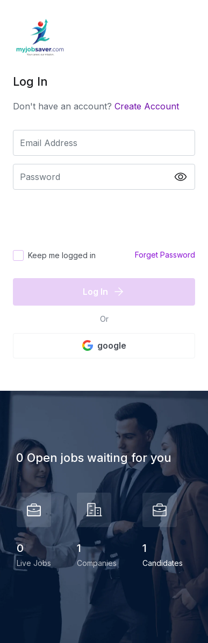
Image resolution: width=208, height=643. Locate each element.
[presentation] (94, 219)
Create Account (146, 106)
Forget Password (165, 254)
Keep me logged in (62, 255)
